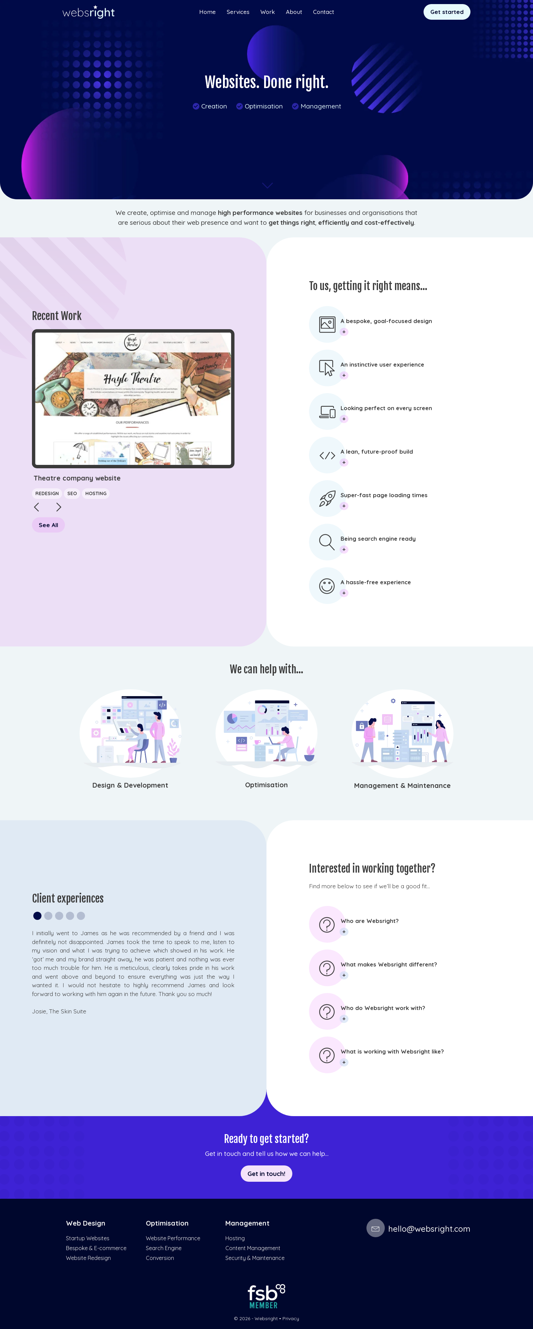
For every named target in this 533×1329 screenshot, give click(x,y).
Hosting (95, 493)
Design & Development (130, 785)
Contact (323, 11)
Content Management (252, 1248)
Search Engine (164, 1248)
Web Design (85, 1223)
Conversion (160, 1258)
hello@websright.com (418, 1229)
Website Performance (173, 1238)
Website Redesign (88, 1258)
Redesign (47, 493)
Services (238, 11)
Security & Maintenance (255, 1258)
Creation (209, 106)
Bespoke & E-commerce (96, 1248)
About (294, 11)
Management (316, 106)
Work (267, 11)
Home (207, 11)
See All (48, 524)
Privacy (290, 1318)
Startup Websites (87, 1238)
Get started (447, 11)
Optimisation (259, 106)
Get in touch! (266, 1173)
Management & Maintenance (402, 785)
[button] (52, 508)
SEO (72, 493)
